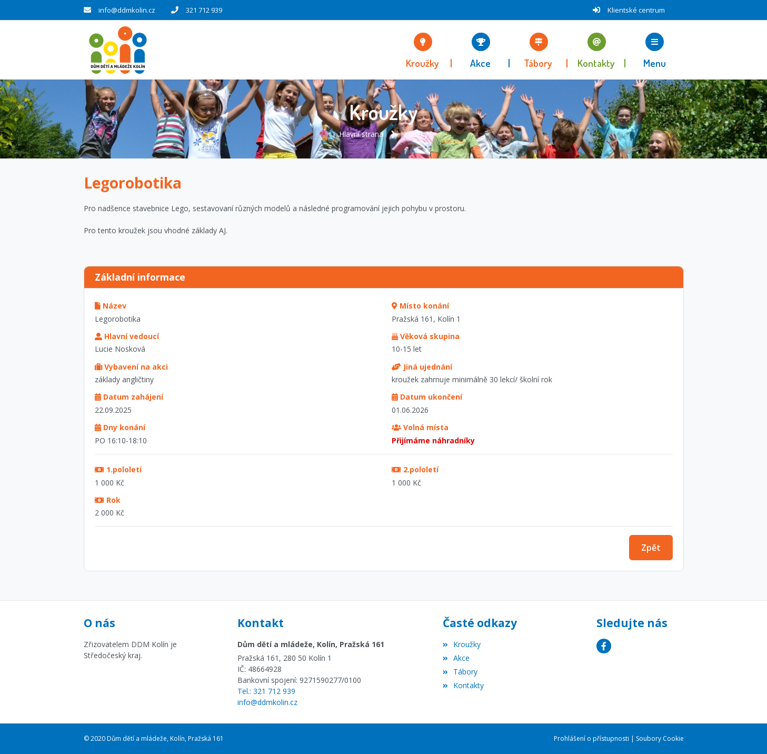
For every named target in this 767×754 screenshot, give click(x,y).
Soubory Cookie (660, 738)
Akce (456, 658)
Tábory (460, 671)
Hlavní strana (361, 134)
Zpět (651, 547)
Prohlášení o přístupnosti (591, 738)
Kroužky (414, 134)
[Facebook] (603, 646)
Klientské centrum (636, 10)
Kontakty (463, 685)
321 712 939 (204, 10)
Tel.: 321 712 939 (266, 691)
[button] (654, 50)
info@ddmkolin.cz (126, 10)
